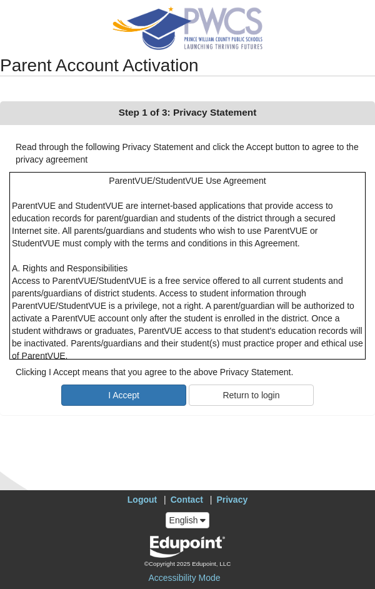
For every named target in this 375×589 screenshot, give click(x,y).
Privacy (232, 500)
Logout (142, 500)
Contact (187, 500)
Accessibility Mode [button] (184, 578)
